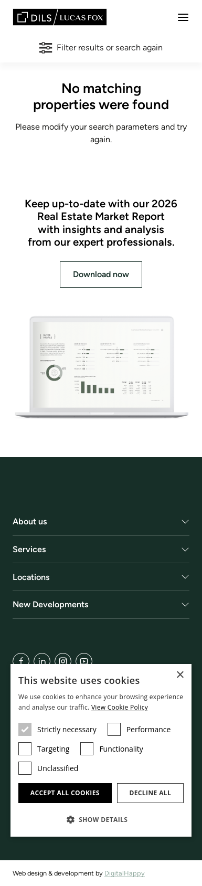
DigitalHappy (124, 873)
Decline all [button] (150, 792)
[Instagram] (63, 661)
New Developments (51, 604)
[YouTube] (84, 661)
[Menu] (183, 17)
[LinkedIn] (42, 661)
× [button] (180, 675)
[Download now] (101, 368)
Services (29, 549)
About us (30, 521)
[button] (101, 819)
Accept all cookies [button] (65, 792)
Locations (31, 577)
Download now (101, 274)
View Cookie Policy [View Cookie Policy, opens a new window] (119, 707)
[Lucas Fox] (60, 17)
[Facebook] (21, 661)
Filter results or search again (100, 47)
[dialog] (101, 750)
